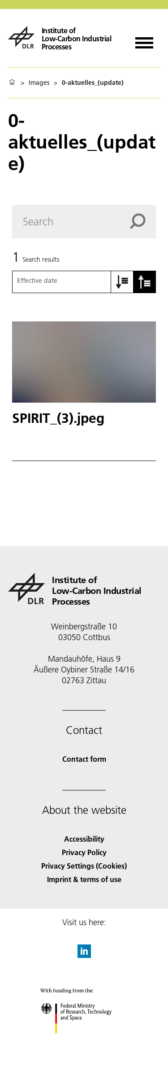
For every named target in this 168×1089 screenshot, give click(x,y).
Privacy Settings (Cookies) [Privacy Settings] (84, 865)
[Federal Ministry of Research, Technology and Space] (84, 1041)
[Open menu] (144, 39)
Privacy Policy (84, 852)
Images (39, 82)
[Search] (84, 221)
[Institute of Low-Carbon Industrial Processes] (65, 37)
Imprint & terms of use (84, 879)
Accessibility (84, 838)
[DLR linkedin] (84, 955)
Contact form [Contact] (84, 759)
